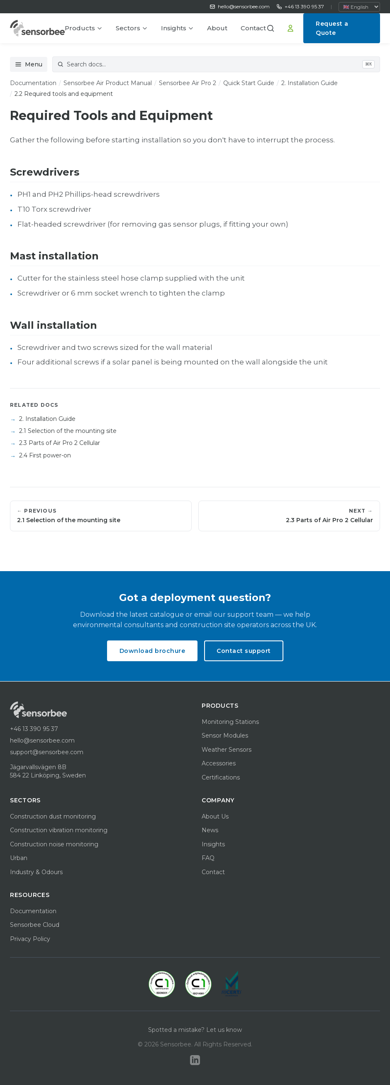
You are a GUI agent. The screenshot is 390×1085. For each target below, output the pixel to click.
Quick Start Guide (248, 83)
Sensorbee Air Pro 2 (187, 83)
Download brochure (152, 651)
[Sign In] (290, 28)
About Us (215, 816)
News (210, 830)
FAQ (208, 858)
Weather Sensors (226, 749)
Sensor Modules (225, 735)
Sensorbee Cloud (34, 925)
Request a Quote (332, 28)
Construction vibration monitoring (58, 830)
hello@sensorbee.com (240, 6)
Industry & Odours (36, 872)
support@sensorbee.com (46, 752)
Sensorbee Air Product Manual (107, 83)
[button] (273, 28)
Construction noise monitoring (54, 844)
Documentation (33, 83)
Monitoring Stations (230, 722)
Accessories (219, 763)
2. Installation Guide (309, 83)
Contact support (244, 651)
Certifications (221, 777)
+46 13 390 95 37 (300, 6)
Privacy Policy (30, 939)
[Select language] (359, 7)
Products (83, 28)
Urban (18, 858)
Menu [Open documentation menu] (28, 64)
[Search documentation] (216, 64)
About (217, 28)
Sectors (132, 28)
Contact (253, 28)
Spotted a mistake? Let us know (195, 1030)
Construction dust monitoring (53, 816)
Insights (177, 28)
